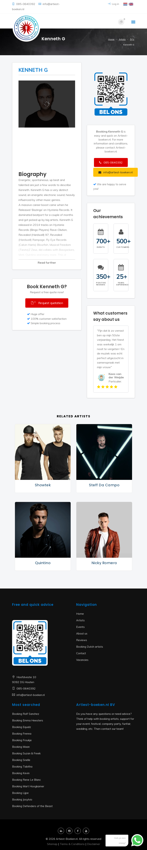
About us (81, 633)
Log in (113, 4)
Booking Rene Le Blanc (26, 779)
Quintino (43, 562)
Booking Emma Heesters (27, 720)
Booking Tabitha (22, 766)
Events (80, 627)
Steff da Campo (104, 485)
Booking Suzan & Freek (26, 753)
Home (111, 39)
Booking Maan (21, 746)
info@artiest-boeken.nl (31, 695)
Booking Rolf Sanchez (25, 714)
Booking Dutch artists (89, 646)
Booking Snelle (21, 760)
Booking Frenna (21, 733)
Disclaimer (93, 844)
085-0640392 (26, 4)
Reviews (81, 640)
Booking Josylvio (22, 799)
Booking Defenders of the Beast (32, 806)
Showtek (43, 485)
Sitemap (52, 844)
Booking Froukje (22, 740)
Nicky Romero (104, 562)
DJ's (132, 39)
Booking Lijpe (20, 793)
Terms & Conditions (72, 844)
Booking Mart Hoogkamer (28, 786)
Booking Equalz (21, 727)
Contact (81, 653)
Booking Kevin (21, 773)
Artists (122, 39)
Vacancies (82, 660)
